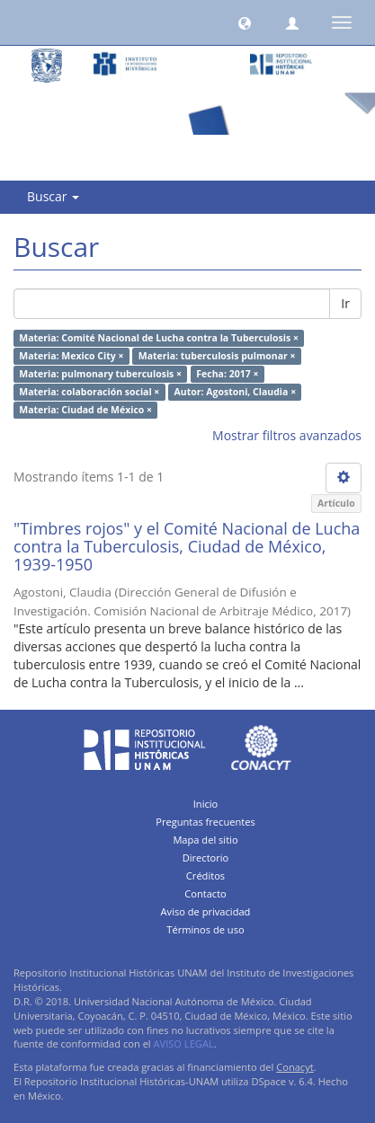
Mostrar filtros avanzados (287, 435)
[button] (244, 22)
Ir (345, 303)
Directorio (206, 857)
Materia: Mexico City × (71, 355)
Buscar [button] (53, 196)
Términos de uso (205, 929)
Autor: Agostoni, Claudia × (235, 391)
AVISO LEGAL (184, 1043)
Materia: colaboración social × (89, 391)
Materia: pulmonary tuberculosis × (100, 373)
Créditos (205, 875)
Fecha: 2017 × (227, 373)
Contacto (205, 893)
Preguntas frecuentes (205, 821)
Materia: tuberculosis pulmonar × (217, 355)
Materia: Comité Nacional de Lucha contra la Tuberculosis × (159, 338)
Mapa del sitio (205, 839)
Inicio (206, 803)
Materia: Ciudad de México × (85, 409)
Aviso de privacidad (206, 911)
